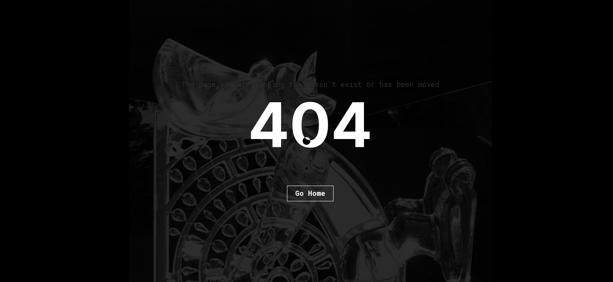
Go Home (310, 193)
